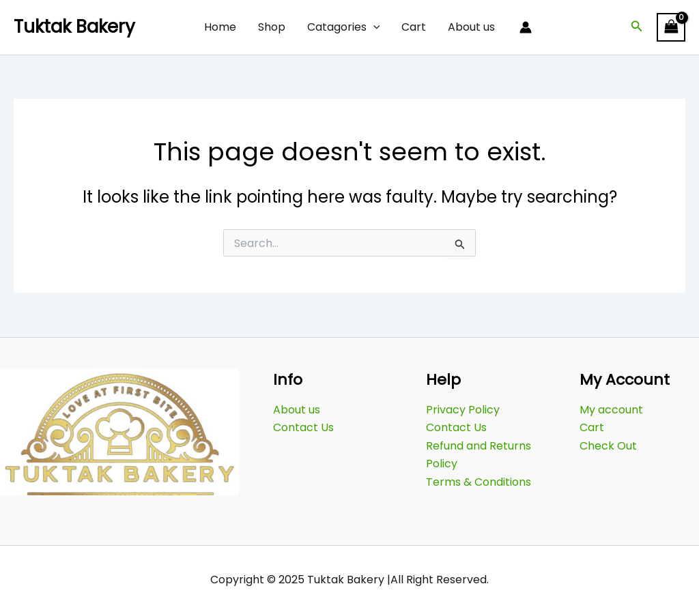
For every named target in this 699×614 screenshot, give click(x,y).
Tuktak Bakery (74, 26)
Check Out (608, 446)
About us (471, 27)
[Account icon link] (525, 27)
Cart (413, 27)
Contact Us (303, 427)
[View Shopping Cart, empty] (671, 27)
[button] (637, 27)
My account (611, 410)
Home (220, 27)
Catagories (343, 27)
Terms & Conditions (478, 482)
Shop (271, 27)
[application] (373, 27)
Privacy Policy (463, 410)
